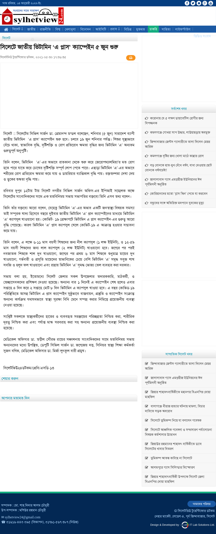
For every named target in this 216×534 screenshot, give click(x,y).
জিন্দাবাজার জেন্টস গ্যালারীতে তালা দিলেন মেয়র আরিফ (177, 144)
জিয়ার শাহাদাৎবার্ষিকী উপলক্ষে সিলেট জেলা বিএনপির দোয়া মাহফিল (174, 479)
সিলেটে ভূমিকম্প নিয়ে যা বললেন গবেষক (173, 420)
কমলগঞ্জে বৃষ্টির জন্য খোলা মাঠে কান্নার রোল (174, 156)
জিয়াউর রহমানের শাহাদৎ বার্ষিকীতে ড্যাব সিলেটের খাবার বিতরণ (173, 446)
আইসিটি (101, 29)
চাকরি (153, 29)
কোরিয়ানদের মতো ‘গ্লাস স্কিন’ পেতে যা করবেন (176, 193)
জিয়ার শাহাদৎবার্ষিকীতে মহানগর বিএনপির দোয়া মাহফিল (178, 394)
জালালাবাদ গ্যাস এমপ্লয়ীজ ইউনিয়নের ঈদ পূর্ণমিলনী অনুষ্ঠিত (173, 182)
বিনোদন (85, 29)
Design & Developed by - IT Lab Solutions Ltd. (182, 525)
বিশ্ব (57, 29)
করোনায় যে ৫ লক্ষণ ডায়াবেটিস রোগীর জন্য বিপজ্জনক (174, 120)
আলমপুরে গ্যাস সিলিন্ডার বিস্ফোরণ (170, 467)
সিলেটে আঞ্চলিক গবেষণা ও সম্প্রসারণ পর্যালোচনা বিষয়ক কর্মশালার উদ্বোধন (178, 432)
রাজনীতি (45, 29)
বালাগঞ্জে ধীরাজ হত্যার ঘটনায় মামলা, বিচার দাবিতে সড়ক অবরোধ (175, 408)
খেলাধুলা (70, 29)
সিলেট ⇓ (17, 29)
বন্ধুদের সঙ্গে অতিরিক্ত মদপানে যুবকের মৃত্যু (174, 203)
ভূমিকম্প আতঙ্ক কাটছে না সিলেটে (168, 458)
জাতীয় (31, 29)
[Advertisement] (69, 95)
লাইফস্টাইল (182, 29)
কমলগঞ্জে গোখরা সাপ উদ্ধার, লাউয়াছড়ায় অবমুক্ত (177, 132)
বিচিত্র (127, 29)
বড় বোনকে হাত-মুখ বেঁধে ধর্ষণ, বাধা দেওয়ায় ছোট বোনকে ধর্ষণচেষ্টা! (178, 167)
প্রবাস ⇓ (115, 29)
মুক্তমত (140, 29)
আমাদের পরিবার (202, 504)
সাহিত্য (166, 29)
